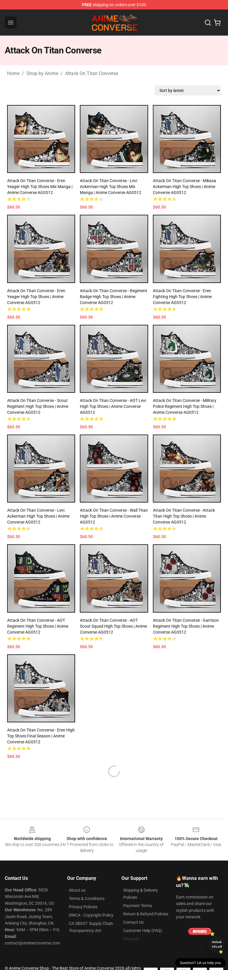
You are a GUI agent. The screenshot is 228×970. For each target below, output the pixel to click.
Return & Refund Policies (145, 899)
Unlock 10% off (217, 944)
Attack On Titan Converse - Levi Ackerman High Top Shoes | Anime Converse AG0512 (38, 516)
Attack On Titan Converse (91, 73)
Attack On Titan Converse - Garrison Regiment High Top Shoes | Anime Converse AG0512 (186, 626)
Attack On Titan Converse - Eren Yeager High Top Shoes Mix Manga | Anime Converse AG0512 (39, 186)
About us (77, 876)
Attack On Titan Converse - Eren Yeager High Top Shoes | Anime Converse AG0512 (36, 296)
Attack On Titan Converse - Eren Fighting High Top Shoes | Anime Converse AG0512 (182, 296)
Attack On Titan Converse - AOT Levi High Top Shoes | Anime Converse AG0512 (113, 406)
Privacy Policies (83, 892)
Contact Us (133, 908)
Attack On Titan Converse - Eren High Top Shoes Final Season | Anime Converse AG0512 (41, 736)
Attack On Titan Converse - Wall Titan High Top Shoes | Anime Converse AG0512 (114, 516)
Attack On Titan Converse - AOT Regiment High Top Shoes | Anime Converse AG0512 (37, 626)
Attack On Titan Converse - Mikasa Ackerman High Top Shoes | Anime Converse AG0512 (184, 186)
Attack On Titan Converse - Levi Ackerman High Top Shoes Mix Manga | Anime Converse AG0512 (110, 186)
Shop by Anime (42, 73)
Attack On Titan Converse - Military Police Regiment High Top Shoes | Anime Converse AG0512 (184, 406)
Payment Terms (137, 891)
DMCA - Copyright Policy (91, 901)
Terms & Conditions (86, 884)
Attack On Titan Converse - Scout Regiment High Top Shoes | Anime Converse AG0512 (37, 406)
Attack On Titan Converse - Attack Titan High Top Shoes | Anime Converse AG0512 (184, 516)
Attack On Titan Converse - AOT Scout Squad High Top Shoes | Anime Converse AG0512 (113, 626)
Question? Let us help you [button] (200, 963)
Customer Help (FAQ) (142, 916)
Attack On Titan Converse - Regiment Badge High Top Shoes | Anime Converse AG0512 (113, 296)
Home (13, 73)
